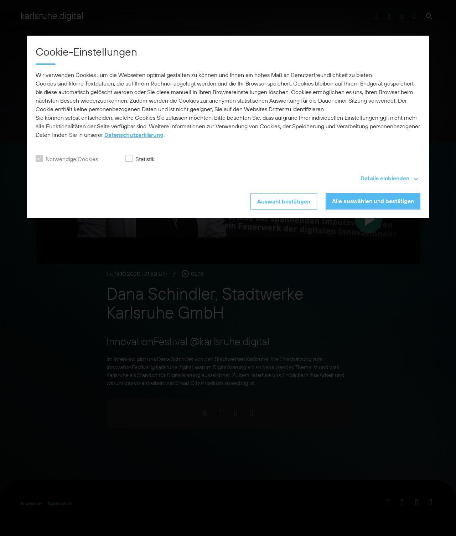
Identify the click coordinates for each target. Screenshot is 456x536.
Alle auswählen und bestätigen (373, 201)
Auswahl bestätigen (283, 201)
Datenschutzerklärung (134, 134)
